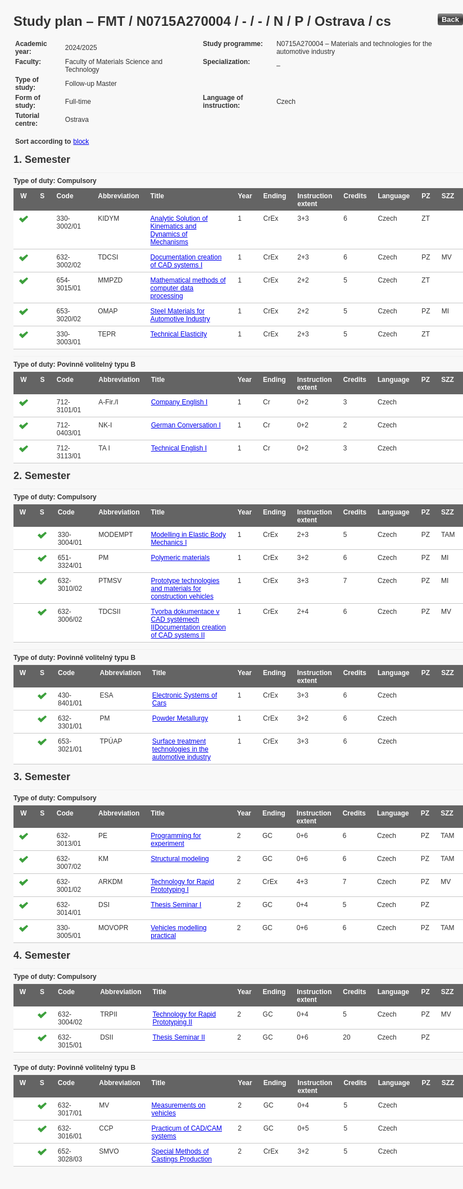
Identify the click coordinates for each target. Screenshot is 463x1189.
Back (450, 19)
